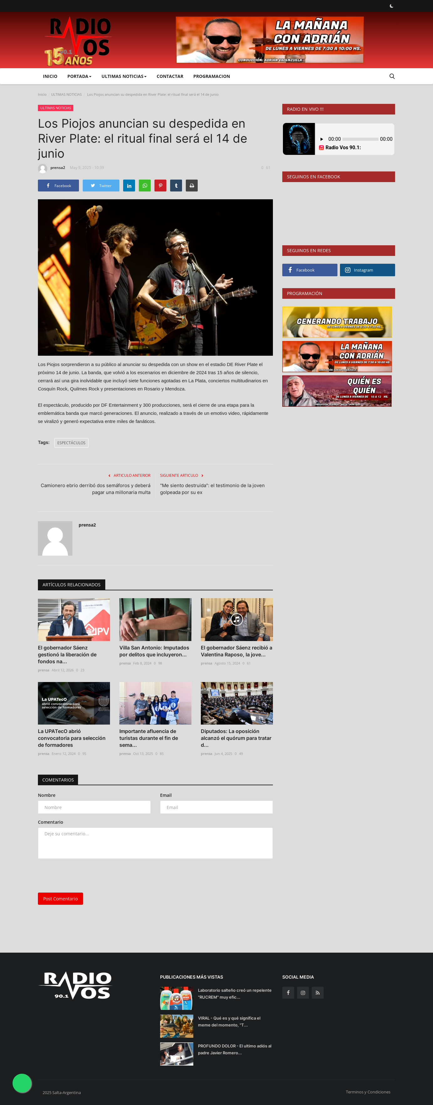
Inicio (50, 76)
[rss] (318, 993)
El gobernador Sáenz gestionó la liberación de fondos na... (67, 654)
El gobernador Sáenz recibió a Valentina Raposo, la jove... (236, 651)
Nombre (46, 795)
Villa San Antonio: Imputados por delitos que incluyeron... (154, 651)
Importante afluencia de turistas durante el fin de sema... (148, 738)
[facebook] (288, 993)
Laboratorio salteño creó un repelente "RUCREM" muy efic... (235, 994)
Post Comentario (60, 899)
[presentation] (85, 875)
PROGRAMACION (211, 76)
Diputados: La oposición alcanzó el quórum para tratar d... (236, 738)
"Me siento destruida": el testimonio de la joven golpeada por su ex (212, 488)
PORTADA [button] (79, 76)
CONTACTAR (170, 76)
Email (166, 795)
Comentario (50, 822)
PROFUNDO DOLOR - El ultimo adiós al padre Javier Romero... (234, 1049)
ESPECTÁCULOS (71, 443)
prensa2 (51, 168)
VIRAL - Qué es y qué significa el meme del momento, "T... (229, 1021)
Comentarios (58, 780)
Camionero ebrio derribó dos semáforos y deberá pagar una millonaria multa (95, 488)
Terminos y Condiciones (368, 1092)
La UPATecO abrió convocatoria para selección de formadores (72, 738)
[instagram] (303, 993)
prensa (43, 670)
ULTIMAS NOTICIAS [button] (124, 76)
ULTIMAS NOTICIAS (66, 94)
